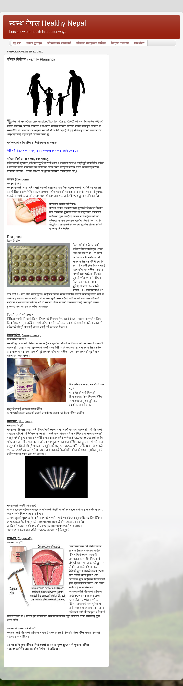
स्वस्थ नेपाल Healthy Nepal (47, 23)
